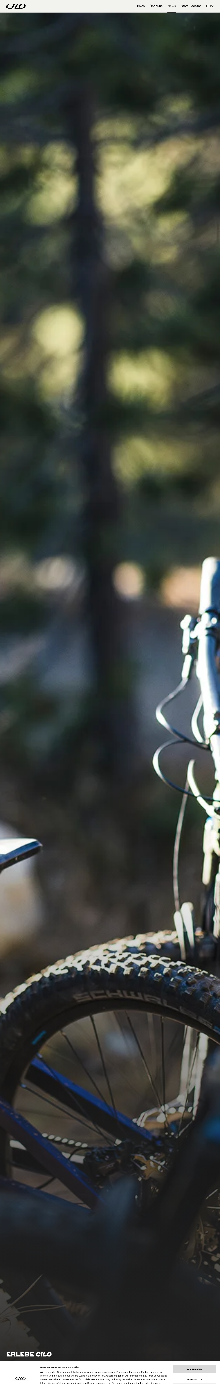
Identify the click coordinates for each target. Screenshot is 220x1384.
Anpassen (194, 1358)
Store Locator (191, 6)
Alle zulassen (194, 1348)
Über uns (156, 6)
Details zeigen (47, 1378)
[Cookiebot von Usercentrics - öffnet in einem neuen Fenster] (19, 1378)
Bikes (141, 6)
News (171, 6)
